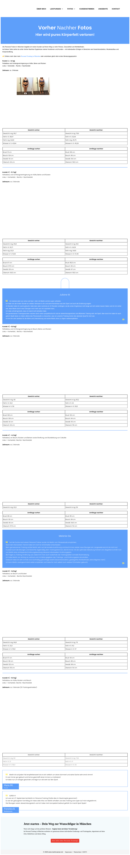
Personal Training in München (30, 56)
